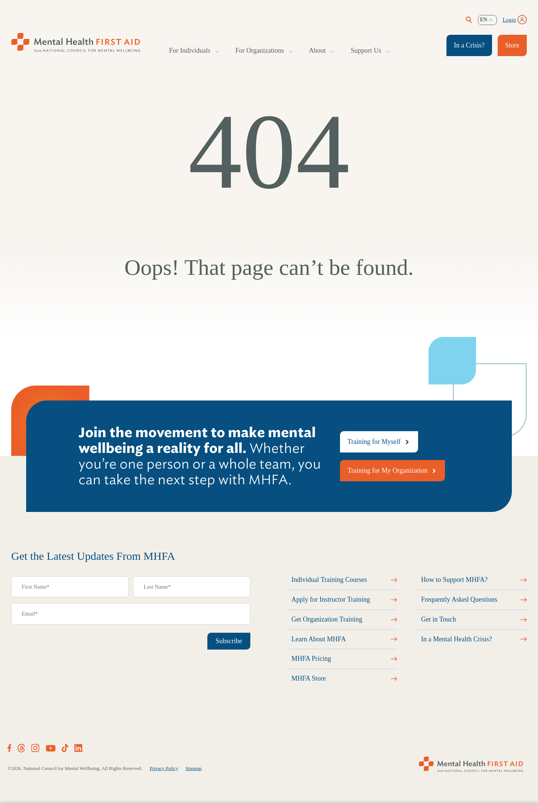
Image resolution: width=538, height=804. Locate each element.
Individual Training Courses (329, 579)
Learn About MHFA (318, 639)
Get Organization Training (326, 619)
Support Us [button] (366, 51)
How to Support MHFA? (454, 579)
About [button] (318, 51)
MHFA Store (308, 678)
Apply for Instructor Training (330, 599)
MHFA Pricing (311, 658)
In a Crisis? (469, 45)
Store (512, 45)
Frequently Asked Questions (459, 599)
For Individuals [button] (190, 51)
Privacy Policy (164, 768)
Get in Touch (438, 619)
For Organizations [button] (260, 51)
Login (509, 20)
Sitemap (194, 768)
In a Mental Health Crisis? (456, 639)
